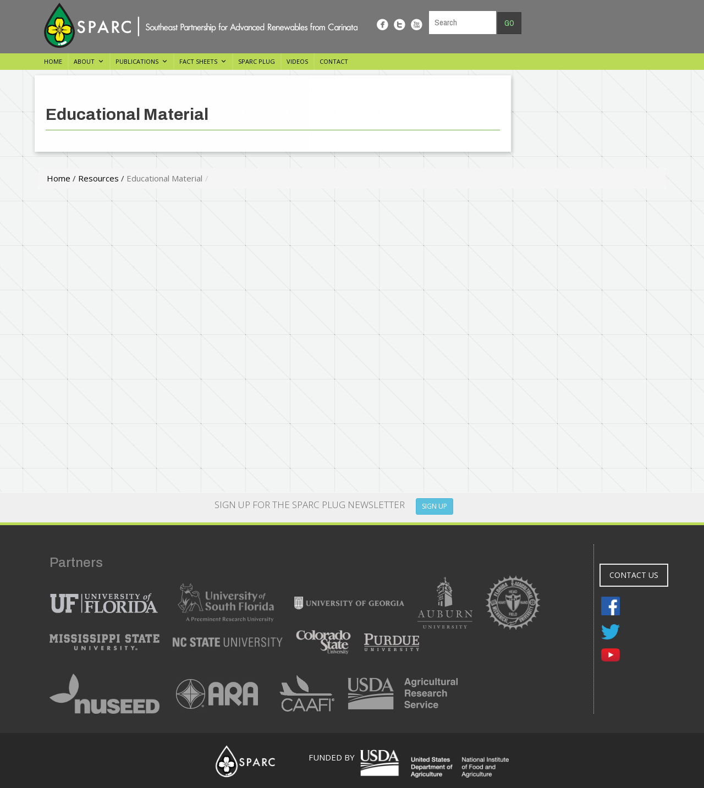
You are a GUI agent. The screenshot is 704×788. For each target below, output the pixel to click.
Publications (137, 61)
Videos (297, 61)
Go (509, 23)
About (84, 61)
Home (53, 61)
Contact (334, 61)
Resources (98, 178)
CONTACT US (633, 575)
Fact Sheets (198, 61)
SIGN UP (434, 506)
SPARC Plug (256, 61)
